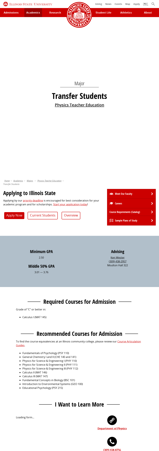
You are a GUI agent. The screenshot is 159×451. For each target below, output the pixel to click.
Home (7, 25)
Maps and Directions (15, 375)
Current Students (42, 60)
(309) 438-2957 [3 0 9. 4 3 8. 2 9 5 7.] (117, 106)
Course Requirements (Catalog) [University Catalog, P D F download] (124, 57)
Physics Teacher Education (79, 27)
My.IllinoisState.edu (54, 364)
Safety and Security (14, 392)
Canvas (46, 381)
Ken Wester (118, 102)
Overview (71, 60)
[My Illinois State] (145, 5)
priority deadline (33, 45)
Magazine (87, 381)
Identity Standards (65, 426)
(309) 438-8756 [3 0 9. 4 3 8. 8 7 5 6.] (112, 295)
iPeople (124, 370)
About (148, 12)
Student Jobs (50, 370)
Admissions (11, 12)
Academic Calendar (15, 387)
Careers (118, 48)
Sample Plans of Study (126, 65)
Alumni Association (92, 364)
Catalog (46, 375)
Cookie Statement (41, 426)
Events (85, 375)
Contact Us (109, 420)
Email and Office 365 (132, 375)
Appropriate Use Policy (93, 426)
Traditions (87, 387)
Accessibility (80, 430)
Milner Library (11, 364)
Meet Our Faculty (123, 39)
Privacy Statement (16, 426)
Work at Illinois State (132, 364)
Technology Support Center (20, 370)
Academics (18, 25)
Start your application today (70, 49)
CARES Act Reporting (102, 430)
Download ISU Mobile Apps (19, 398)
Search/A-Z (9, 381)
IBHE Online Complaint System (128, 426)
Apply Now (14, 60)
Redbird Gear (89, 370)
